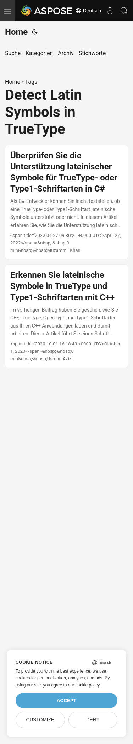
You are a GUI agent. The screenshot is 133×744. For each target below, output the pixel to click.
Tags (31, 82)
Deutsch (88, 10)
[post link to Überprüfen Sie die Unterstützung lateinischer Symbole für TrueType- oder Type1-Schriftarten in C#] (66, 202)
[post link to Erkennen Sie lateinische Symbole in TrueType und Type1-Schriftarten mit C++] (66, 316)
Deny (93, 719)
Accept (67, 700)
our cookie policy (84, 685)
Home (16, 32)
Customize (40, 719)
